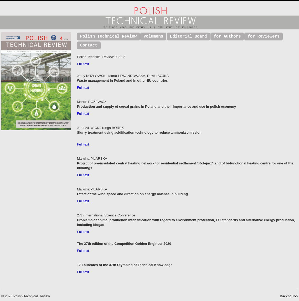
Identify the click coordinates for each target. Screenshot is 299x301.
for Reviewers (264, 36)
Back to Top (289, 296)
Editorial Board (188, 36)
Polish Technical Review (108, 36)
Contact (88, 45)
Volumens (153, 36)
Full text (83, 64)
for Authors (227, 36)
